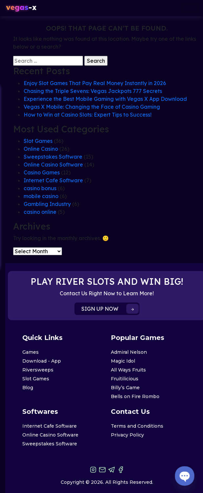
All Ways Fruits (128, 370)
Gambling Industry (47, 204)
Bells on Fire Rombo (135, 396)
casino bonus (40, 188)
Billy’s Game (125, 388)
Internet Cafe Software (53, 180)
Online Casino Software (53, 164)
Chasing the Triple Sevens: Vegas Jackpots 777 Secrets (93, 91)
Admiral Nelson (129, 352)
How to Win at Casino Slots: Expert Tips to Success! (88, 114)
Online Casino (41, 149)
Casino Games (42, 172)
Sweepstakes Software (53, 156)
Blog (27, 388)
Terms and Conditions (137, 426)
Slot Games (38, 141)
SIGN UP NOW (110, 309)
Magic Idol (123, 361)
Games (30, 352)
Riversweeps (37, 370)
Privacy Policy (127, 435)
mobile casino (41, 196)
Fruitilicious (124, 379)
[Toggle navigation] (191, 8)
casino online (40, 212)
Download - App (41, 361)
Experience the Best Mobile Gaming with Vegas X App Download (105, 99)
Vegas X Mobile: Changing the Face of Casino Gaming (92, 106)
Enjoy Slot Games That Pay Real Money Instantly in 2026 (95, 83)
